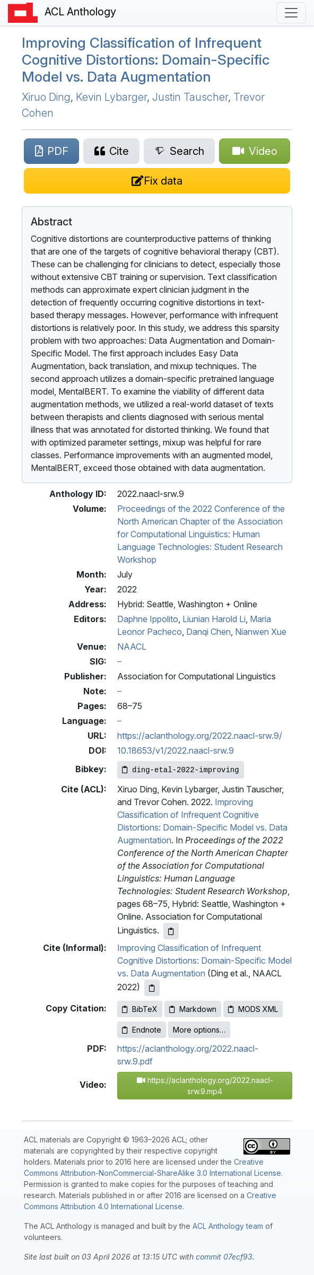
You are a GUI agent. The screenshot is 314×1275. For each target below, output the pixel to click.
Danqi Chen (208, 631)
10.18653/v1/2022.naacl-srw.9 (175, 750)
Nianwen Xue (260, 631)
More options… (199, 1029)
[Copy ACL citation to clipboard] (171, 931)
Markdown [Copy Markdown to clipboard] (192, 1009)
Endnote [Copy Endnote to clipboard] (141, 1029)
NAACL (131, 646)
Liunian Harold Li (214, 619)
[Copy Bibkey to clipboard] (180, 770)
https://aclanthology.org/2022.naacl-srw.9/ (199, 735)
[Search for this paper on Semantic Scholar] (179, 151)
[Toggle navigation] (291, 12)
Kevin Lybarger (111, 97)
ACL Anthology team (228, 1225)
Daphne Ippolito (147, 619)
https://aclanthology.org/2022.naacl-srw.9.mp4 (205, 1086)
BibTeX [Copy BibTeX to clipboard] (140, 1009)
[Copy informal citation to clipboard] (152, 988)
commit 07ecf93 (224, 1256)
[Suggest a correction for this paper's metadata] (157, 181)
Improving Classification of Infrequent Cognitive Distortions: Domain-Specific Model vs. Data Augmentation (146, 59)
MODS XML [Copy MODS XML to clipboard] (253, 1009)
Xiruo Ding (46, 97)
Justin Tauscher (190, 97)
